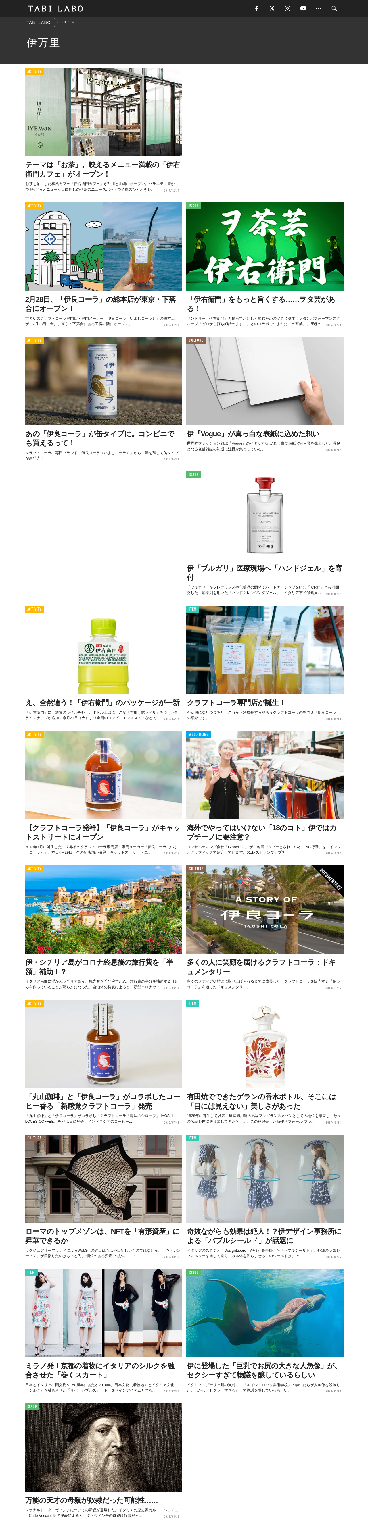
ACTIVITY (34, 72)
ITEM (193, 609)
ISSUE (194, 206)
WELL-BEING (199, 734)
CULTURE (196, 340)
